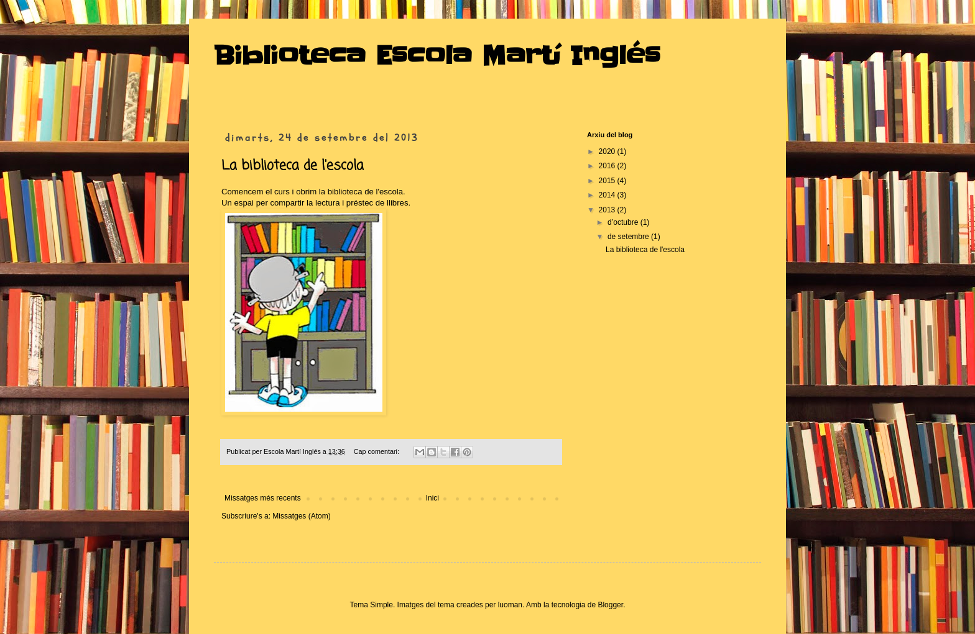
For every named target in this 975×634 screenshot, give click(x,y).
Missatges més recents (262, 498)
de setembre (629, 236)
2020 (608, 151)
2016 (608, 165)
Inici (432, 498)
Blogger (610, 604)
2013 (608, 210)
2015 (608, 180)
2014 (608, 195)
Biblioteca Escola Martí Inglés (437, 55)
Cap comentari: (377, 451)
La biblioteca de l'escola (292, 165)
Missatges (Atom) (301, 516)
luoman (510, 604)
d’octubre (624, 222)
